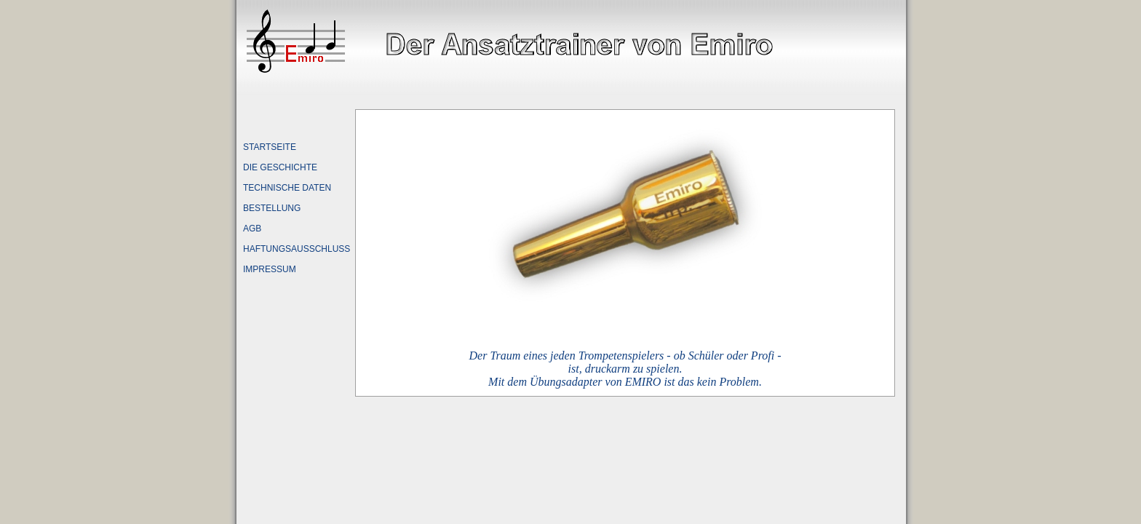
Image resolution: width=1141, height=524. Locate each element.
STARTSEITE (269, 147)
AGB (252, 228)
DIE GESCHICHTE (280, 167)
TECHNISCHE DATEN (287, 188)
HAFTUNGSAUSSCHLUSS (296, 249)
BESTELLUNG (272, 208)
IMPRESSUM (269, 269)
